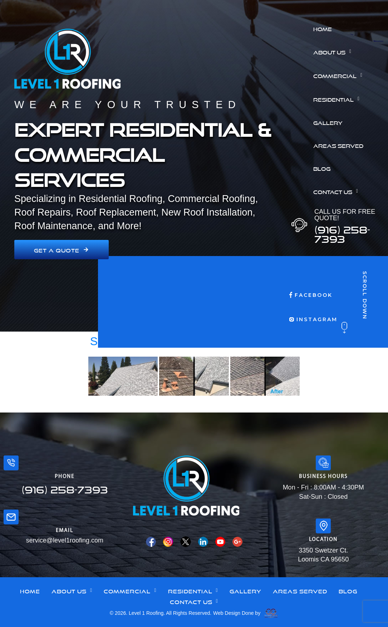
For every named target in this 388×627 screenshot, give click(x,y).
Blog (321, 168)
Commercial (339, 75)
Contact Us (337, 191)
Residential (338, 99)
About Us (334, 51)
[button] (348, 51)
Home (322, 28)
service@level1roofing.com (64, 540)
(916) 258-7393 (342, 232)
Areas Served (338, 145)
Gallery (328, 122)
